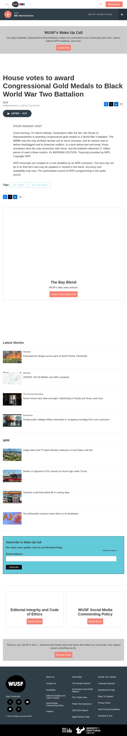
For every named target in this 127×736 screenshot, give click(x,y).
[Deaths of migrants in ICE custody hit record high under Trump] (12, 476)
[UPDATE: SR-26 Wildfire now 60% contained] (12, 378)
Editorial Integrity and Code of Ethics (35, 612)
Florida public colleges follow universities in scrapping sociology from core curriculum (66, 419)
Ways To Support (105, 696)
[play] (8, 14)
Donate (115, 4)
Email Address (15, 554)
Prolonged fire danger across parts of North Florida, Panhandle (55, 356)
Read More (34, 621)
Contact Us (51, 683)
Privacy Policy (104, 703)
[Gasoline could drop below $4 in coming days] (12, 497)
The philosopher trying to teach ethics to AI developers (50, 513)
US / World (18, 185)
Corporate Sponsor (106, 683)
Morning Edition (40, 185)
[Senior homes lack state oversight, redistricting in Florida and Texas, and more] (12, 399)
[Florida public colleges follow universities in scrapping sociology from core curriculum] (12, 420)
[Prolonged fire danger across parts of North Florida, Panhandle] (12, 357)
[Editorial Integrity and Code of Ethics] (34, 597)
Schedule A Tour (105, 716)
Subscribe (64, 47)
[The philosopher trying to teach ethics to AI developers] (12, 518)
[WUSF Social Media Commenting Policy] (95, 597)
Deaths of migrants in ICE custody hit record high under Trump (55, 471)
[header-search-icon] (101, 4)
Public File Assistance (81, 704)
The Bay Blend (63, 282)
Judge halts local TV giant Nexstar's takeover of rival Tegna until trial (58, 450)
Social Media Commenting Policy (55, 704)
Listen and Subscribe (63, 294)
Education (28, 415)
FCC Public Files (79, 697)
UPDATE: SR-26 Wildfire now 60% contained (46, 377)
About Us (50, 677)
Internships (77, 677)
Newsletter (51, 690)
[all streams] (123, 14)
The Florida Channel (81, 683)
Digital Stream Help (80, 717)
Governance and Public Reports (82, 690)
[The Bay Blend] (63, 242)
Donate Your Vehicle (107, 677)
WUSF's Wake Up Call (63, 32)
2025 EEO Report (80, 710)
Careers (49, 711)
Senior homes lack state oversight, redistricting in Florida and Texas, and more (63, 398)
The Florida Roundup (33, 394)
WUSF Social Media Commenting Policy (95, 612)
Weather (27, 352)
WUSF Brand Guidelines (109, 709)
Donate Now (63, 654)
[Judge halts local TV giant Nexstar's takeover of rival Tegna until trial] (12, 455)
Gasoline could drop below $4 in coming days (46, 492)
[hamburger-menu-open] (7, 4)
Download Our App (106, 690)
